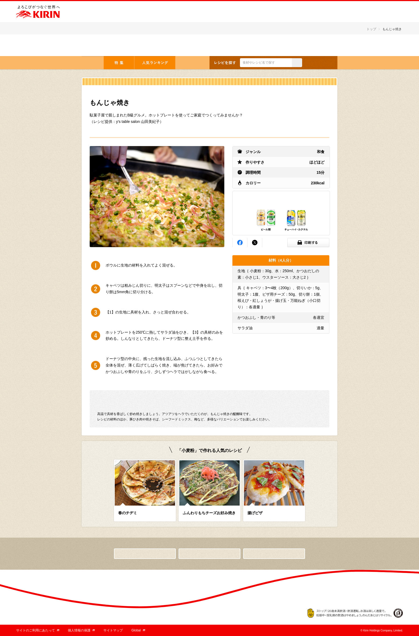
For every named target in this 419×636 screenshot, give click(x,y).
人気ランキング (154, 62)
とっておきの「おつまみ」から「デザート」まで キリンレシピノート (116, 45)
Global (138, 630)
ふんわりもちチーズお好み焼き (209, 513)
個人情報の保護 (81, 630)
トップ (371, 29)
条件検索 (319, 62)
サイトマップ (113, 630)
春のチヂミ (127, 513)
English (319, 45)
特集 (119, 62)
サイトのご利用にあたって (37, 630)
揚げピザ (255, 513)
